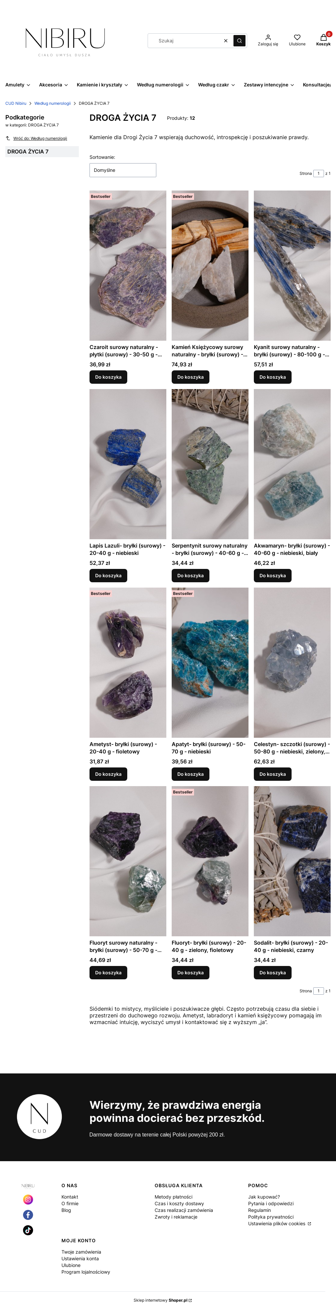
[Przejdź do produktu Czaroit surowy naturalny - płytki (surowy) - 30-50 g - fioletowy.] (128, 266)
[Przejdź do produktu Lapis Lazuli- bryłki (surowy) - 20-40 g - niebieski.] (128, 464)
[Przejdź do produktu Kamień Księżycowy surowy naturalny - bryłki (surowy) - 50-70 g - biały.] (210, 266)
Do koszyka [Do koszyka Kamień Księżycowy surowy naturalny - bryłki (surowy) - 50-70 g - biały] (190, 377)
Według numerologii (52, 103)
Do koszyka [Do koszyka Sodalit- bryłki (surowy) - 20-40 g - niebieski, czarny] (273, 972)
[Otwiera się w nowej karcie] (28, 1200)
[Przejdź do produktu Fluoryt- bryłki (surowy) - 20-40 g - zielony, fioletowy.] (210, 861)
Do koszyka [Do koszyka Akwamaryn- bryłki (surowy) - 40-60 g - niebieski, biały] (273, 575)
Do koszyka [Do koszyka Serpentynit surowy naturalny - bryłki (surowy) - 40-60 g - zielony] (190, 575)
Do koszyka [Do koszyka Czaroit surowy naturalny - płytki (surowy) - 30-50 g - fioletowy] (108, 377)
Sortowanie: (102, 157)
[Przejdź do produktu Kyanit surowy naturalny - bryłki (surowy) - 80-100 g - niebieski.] (292, 266)
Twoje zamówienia (81, 1252)
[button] (239, 40)
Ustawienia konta (80, 1258)
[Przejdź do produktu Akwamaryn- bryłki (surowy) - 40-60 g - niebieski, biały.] (292, 464)
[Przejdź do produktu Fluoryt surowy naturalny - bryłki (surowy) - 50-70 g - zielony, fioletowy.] (128, 861)
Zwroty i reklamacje (176, 1217)
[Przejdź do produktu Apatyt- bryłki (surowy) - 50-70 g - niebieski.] (210, 663)
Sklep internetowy (160, 1300)
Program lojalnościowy (85, 1272)
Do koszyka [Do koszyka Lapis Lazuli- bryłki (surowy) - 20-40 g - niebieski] (108, 575)
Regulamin (259, 1210)
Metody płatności (173, 1197)
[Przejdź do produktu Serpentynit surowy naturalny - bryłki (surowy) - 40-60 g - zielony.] (210, 464)
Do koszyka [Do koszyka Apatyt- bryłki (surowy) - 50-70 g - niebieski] (190, 774)
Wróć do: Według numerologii (36, 138)
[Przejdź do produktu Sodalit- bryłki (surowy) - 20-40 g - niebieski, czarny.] (292, 861)
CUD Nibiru (15, 103)
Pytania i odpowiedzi (271, 1203)
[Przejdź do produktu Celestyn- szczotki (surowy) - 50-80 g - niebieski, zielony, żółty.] (292, 663)
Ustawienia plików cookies (277, 1223)
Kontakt (69, 1197)
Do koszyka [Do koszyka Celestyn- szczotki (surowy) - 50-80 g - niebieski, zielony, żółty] (273, 774)
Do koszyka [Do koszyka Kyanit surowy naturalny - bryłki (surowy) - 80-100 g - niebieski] (273, 377)
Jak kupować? (264, 1197)
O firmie (69, 1203)
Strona (306, 173)
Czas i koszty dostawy (179, 1203)
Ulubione (70, 1265)
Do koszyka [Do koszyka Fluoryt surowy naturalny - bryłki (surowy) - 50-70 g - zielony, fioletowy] (108, 972)
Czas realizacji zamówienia (184, 1210)
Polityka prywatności (271, 1217)
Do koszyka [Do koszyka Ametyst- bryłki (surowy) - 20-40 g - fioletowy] (108, 774)
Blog (66, 1210)
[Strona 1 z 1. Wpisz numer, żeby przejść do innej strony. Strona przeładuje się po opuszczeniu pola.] (318, 173)
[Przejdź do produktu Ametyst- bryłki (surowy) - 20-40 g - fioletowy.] (128, 663)
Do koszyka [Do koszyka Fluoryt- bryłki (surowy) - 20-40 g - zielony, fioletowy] (190, 972)
